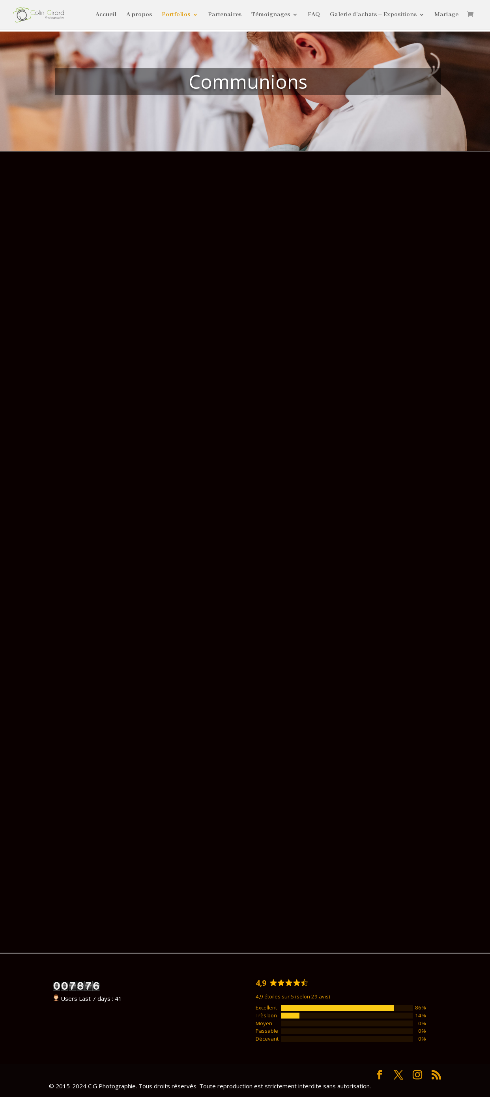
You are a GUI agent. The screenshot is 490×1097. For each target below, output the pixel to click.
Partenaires (224, 15)
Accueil (105, 15)
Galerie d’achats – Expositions (373, 15)
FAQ (314, 15)
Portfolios (176, 15)
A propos (139, 15)
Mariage (446, 15)
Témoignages (270, 15)
